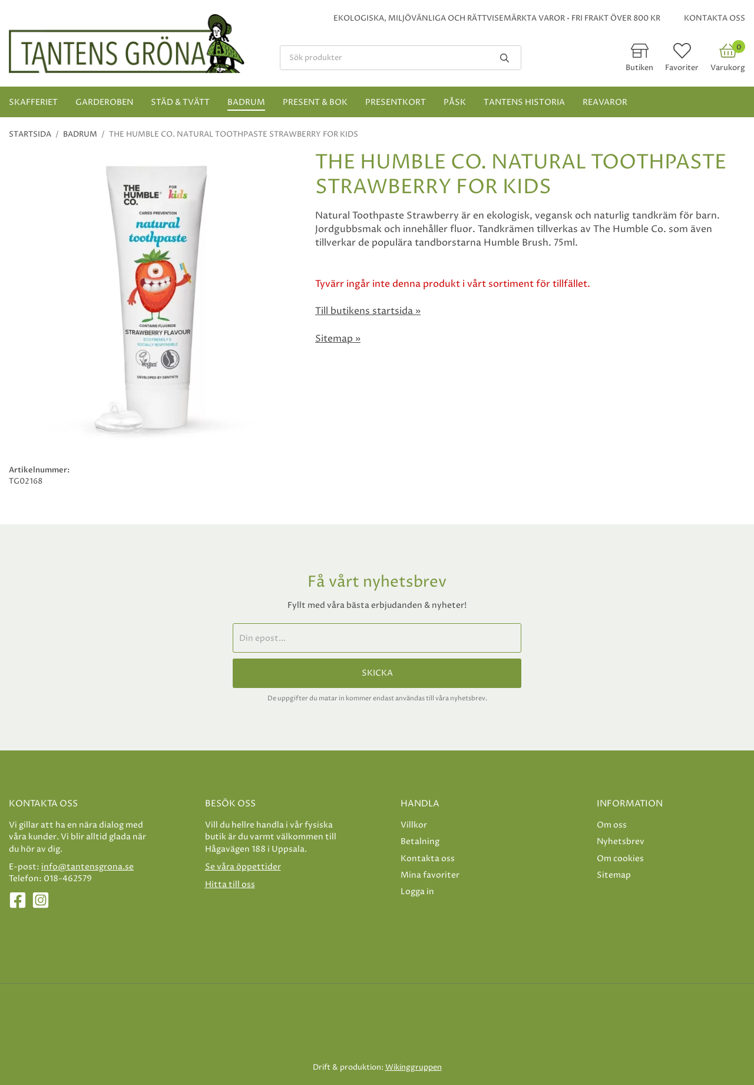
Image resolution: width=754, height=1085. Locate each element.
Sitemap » (338, 338)
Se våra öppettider (243, 866)
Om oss (612, 825)
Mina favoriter (430, 875)
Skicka (377, 673)
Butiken (639, 67)
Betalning (420, 841)
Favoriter (682, 67)
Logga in (417, 891)
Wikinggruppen (413, 1067)
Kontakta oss (714, 18)
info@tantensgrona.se (87, 866)
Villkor (414, 825)
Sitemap (614, 875)
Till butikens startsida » (368, 311)
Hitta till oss (230, 884)
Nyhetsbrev (620, 841)
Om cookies (620, 858)
